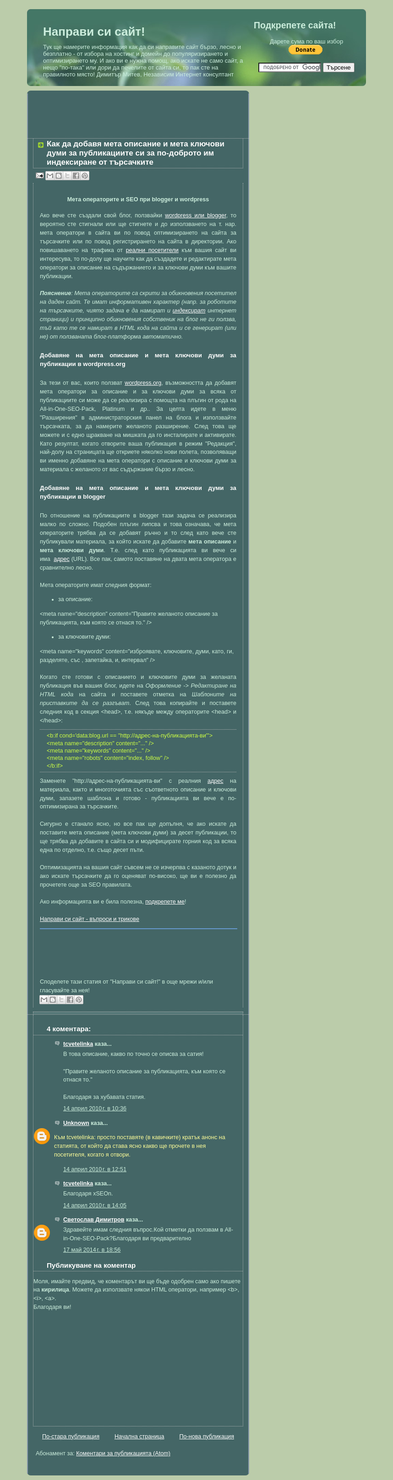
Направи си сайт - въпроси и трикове (89, 919)
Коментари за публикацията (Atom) (123, 1453)
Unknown (76, 1123)
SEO (94, 885)
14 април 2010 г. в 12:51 (94, 1169)
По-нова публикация (206, 1436)
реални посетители (152, 250)
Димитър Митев (118, 74)
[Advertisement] (138, 107)
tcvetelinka (78, 1044)
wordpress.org (143, 383)
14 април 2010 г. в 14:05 (94, 1205)
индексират (189, 310)
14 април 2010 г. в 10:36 (94, 1108)
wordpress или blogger (195, 215)
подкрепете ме (165, 902)
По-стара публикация (70, 1436)
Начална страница (139, 1436)
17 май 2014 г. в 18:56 (91, 1250)
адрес (62, 559)
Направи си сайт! (94, 31)
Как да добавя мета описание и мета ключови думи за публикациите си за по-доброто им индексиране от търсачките (135, 153)
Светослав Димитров (94, 1219)
